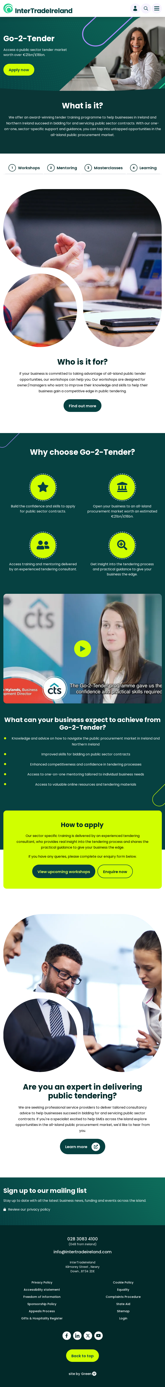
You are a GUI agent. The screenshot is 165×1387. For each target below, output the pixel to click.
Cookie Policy (123, 1282)
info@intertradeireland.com (82, 1252)
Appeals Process (42, 1311)
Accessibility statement (42, 1290)
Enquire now (115, 871)
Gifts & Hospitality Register (42, 1318)
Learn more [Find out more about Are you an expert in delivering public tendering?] (76, 1146)
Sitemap (123, 1311)
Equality (123, 1290)
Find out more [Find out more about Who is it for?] (82, 406)
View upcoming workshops (63, 871)
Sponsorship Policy (41, 1304)
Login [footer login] (123, 1318)
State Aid (123, 1304)
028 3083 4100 (82, 1239)
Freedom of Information (42, 1297)
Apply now (19, 69)
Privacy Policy (42, 1282)
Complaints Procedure (123, 1297)
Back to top (82, 1355)
